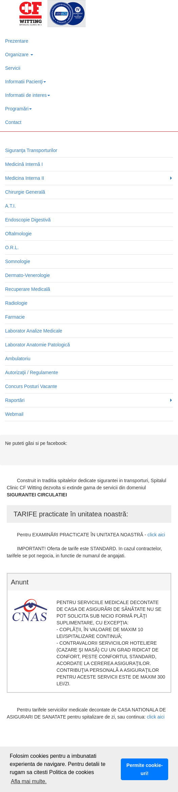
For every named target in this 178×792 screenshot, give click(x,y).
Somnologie (17, 261)
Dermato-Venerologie (27, 275)
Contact (13, 122)
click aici (156, 534)
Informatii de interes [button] (27, 95)
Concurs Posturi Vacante (31, 386)
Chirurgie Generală (25, 192)
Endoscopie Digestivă (28, 219)
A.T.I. (10, 206)
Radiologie (16, 303)
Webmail (14, 414)
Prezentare (16, 41)
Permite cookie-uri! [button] (145, 769)
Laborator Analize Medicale (33, 331)
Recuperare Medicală (27, 289)
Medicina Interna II (24, 178)
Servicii (12, 68)
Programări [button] (18, 108)
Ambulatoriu (17, 358)
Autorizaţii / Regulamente (31, 372)
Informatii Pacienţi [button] (25, 81)
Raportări (15, 400)
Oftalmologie (18, 233)
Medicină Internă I (24, 164)
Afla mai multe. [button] (29, 781)
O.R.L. (12, 247)
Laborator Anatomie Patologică (37, 344)
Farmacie (15, 317)
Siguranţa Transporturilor (31, 150)
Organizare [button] (19, 54)
